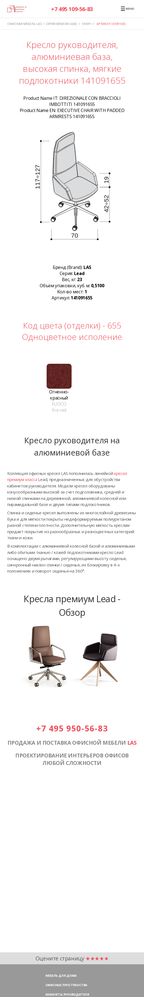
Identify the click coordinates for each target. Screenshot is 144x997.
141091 (87, 24)
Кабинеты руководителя (67, 994)
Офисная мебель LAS (24, 24)
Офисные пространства (67, 985)
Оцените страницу (72, 958)
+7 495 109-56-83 (72, 9)
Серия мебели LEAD (61, 24)
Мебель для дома (61, 975)
